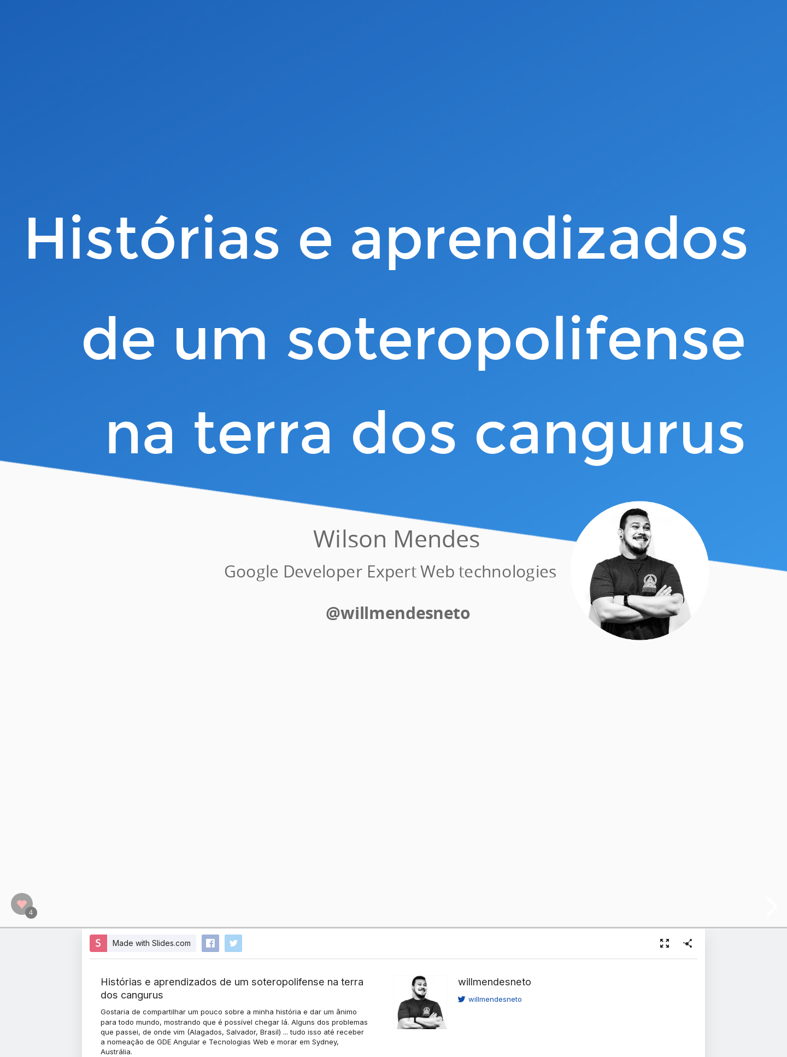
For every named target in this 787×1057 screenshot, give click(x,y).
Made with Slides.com (152, 943)
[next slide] (770, 906)
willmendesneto (494, 982)
